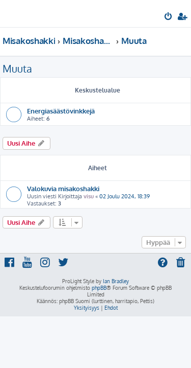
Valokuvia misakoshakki (63, 188)
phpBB (99, 288)
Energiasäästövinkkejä (61, 110)
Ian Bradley (116, 281)
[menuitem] (168, 17)
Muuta (17, 68)
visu (89, 196)
